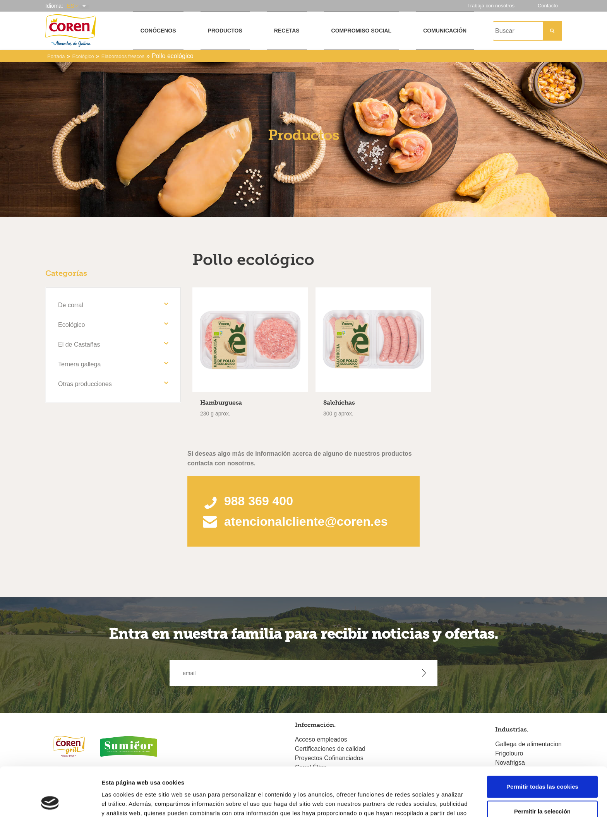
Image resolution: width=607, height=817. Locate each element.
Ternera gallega (79, 364)
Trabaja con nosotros (490, 6)
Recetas (287, 30)
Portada (56, 56)
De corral (70, 305)
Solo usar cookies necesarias (542, 790)
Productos (225, 30)
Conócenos (158, 30)
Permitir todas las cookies (542, 740)
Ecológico (83, 56)
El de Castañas (79, 344)
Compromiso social (361, 30)
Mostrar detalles (416, 801)
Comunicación (444, 30)
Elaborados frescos (122, 56)
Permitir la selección (542, 765)
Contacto (548, 6)
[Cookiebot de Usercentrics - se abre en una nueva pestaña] (50, 802)
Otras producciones (85, 384)
